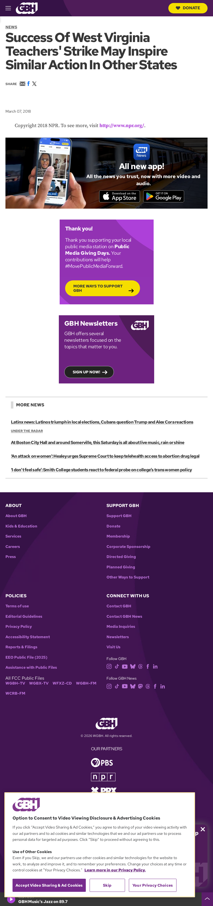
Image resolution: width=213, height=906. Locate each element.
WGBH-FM (86, 683)
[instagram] (109, 666)
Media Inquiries (121, 626)
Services (13, 536)
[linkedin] (155, 666)
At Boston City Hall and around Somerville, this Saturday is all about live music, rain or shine (97, 443)
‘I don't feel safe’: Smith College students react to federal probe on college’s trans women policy (101, 470)
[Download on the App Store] (119, 196)
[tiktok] (117, 666)
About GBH (16, 516)
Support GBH (119, 516)
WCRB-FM (15, 693)
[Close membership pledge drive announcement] (203, 829)
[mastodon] (140, 686)
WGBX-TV (38, 683)
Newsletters (118, 637)
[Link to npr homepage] (103, 776)
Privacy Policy (18, 626)
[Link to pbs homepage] (102, 762)
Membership (118, 536)
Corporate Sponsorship (128, 546)
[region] (99, 844)
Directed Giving (121, 556)
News (11, 27)
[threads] (140, 666)
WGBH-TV (15, 683)
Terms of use (17, 606)
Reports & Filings (21, 647)
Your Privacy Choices (152, 885)
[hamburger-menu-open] (10, 8)
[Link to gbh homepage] (27, 8)
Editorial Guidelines (23, 616)
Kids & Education (21, 526)
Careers (12, 546)
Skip (107, 885)
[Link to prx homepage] (104, 790)
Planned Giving (121, 567)
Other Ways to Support (128, 577)
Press (10, 556)
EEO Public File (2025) (26, 657)
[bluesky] (132, 666)
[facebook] (147, 666)
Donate (188, 8)
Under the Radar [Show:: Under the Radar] (27, 431)
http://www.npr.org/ (121, 125)
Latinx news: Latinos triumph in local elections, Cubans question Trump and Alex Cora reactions (102, 422)
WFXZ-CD (62, 683)
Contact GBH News (124, 616)
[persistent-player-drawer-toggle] (207, 899)
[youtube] (124, 666)
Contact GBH (119, 606)
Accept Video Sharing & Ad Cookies (49, 885)
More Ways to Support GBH (98, 288)
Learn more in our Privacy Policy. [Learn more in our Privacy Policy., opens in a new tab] (115, 870)
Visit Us (113, 647)
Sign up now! (86, 371)
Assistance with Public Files (31, 667)
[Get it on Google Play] (163, 196)
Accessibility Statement (27, 637)
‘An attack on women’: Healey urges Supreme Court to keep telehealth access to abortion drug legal (105, 456)
